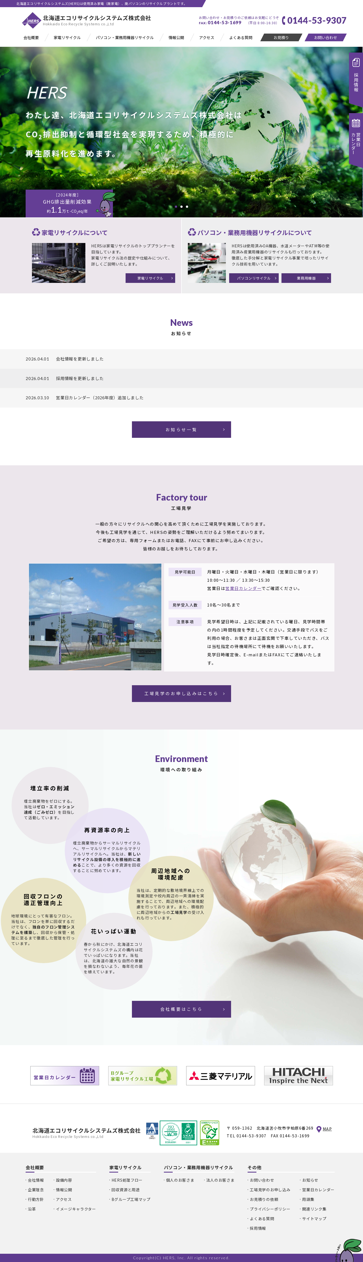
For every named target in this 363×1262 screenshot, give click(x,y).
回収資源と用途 (126, 1189)
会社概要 (35, 1167)
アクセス (64, 1199)
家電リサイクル (125, 1167)
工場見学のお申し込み (270, 1189)
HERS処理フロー (127, 1180)
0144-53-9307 (252, 1135)
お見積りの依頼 (264, 1199)
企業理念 (36, 1189)
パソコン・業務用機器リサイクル (198, 1167)
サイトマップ (314, 1218)
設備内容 (64, 1180)
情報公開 (64, 1189)
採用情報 (258, 1228)
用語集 (308, 1199)
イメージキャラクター (76, 1209)
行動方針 (36, 1199)
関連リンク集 (314, 1209)
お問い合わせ (262, 1180)
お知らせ (310, 1180)
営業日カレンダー (243, 588)
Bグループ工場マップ (131, 1199)
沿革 (32, 1209)
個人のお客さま (180, 1180)
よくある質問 (262, 1218)
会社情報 (36, 1180)
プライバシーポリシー (270, 1209)
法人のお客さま (220, 1180)
